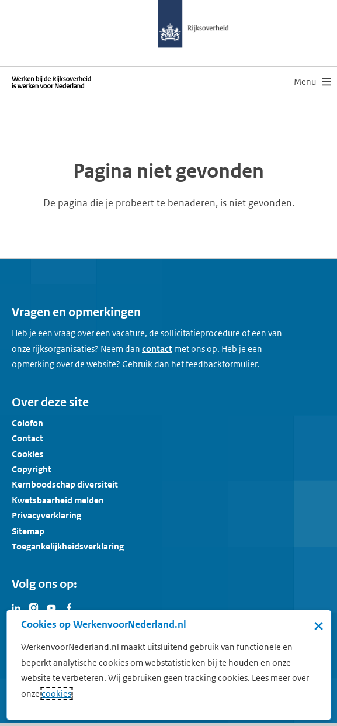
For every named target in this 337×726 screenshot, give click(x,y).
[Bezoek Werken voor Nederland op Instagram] (34, 607)
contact (157, 348)
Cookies (27, 453)
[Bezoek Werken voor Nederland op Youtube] (51, 607)
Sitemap (28, 531)
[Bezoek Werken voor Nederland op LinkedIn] (16, 607)
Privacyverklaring (46, 515)
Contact (27, 438)
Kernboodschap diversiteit (65, 484)
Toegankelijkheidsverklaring (68, 546)
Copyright (31, 469)
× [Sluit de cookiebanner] (318, 625)
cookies (56, 693)
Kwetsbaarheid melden (58, 500)
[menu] (312, 82)
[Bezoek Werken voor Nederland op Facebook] (69, 607)
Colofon (27, 422)
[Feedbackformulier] (222, 364)
